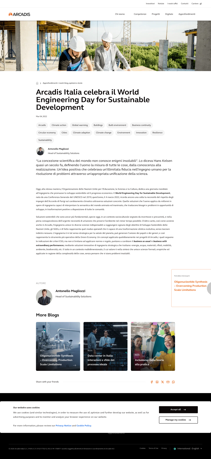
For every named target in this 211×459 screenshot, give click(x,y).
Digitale (169, 14)
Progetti (156, 14)
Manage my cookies (176, 446)
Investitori (150, 4)
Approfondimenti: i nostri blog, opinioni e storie (62, 83)
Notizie (161, 4)
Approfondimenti (187, 14)
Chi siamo (120, 14)
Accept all (176, 436)
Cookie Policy (84, 452)
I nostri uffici (172, 4)
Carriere (195, 4)
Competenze (140, 14)
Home (37, 83)
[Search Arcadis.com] (200, 14)
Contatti (184, 4)
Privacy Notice (63, 452)
